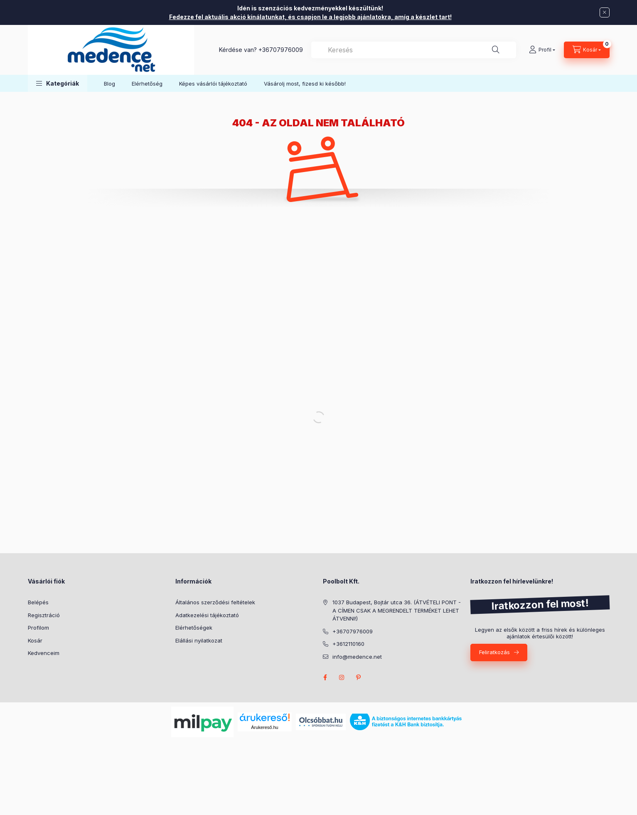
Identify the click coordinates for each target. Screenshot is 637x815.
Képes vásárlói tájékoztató (213, 83)
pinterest (358, 677)
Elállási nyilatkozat (198, 640)
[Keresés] (496, 50)
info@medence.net (357, 656)
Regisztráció (44, 615)
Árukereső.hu (264, 727)
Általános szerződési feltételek (215, 602)
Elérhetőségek (193, 627)
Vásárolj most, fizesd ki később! (305, 83)
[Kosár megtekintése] (587, 50)
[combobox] (413, 50)
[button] (57, 83)
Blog (109, 83)
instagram (342, 677)
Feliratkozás (494, 652)
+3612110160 (348, 643)
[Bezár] (605, 12)
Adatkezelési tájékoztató (207, 615)
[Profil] (542, 50)
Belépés (38, 602)
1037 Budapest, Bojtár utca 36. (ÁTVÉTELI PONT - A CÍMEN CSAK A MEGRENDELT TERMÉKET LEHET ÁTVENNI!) (396, 610)
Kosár (35, 640)
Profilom (38, 627)
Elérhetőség (147, 83)
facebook (325, 677)
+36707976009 (280, 49)
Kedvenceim (43, 653)
